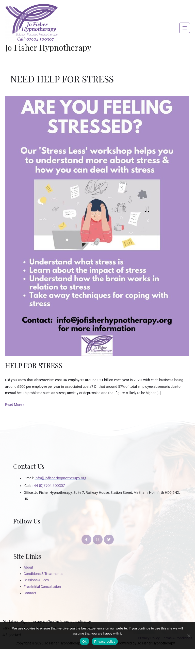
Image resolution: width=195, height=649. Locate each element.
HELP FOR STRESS (33, 365)
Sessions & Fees (36, 580)
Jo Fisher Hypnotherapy (48, 47)
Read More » (15, 404)
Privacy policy (104, 641)
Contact (30, 593)
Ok (84, 641)
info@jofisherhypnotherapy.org (60, 478)
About (28, 567)
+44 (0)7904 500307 (48, 485)
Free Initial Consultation (42, 587)
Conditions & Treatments (43, 574)
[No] (188, 635)
